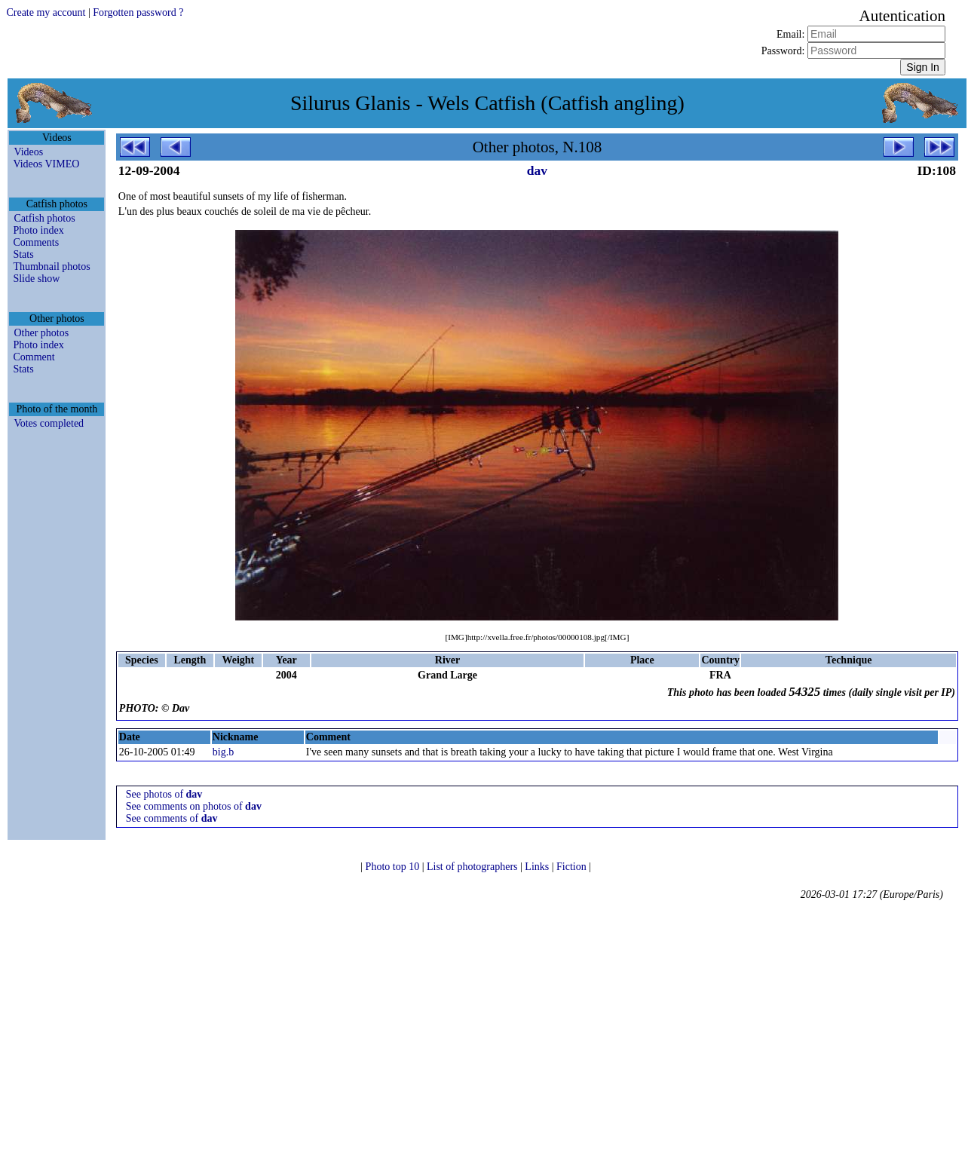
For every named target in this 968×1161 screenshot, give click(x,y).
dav (537, 170)
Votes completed (49, 423)
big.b (223, 752)
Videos (28, 152)
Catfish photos (44, 218)
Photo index (38, 230)
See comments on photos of (194, 806)
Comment (33, 357)
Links (538, 866)
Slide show (36, 278)
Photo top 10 (394, 866)
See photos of (164, 794)
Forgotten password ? (138, 12)
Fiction (572, 866)
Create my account (45, 12)
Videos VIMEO (46, 164)
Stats (23, 254)
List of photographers (473, 866)
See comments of (172, 818)
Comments (36, 242)
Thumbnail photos (51, 266)
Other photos (41, 332)
